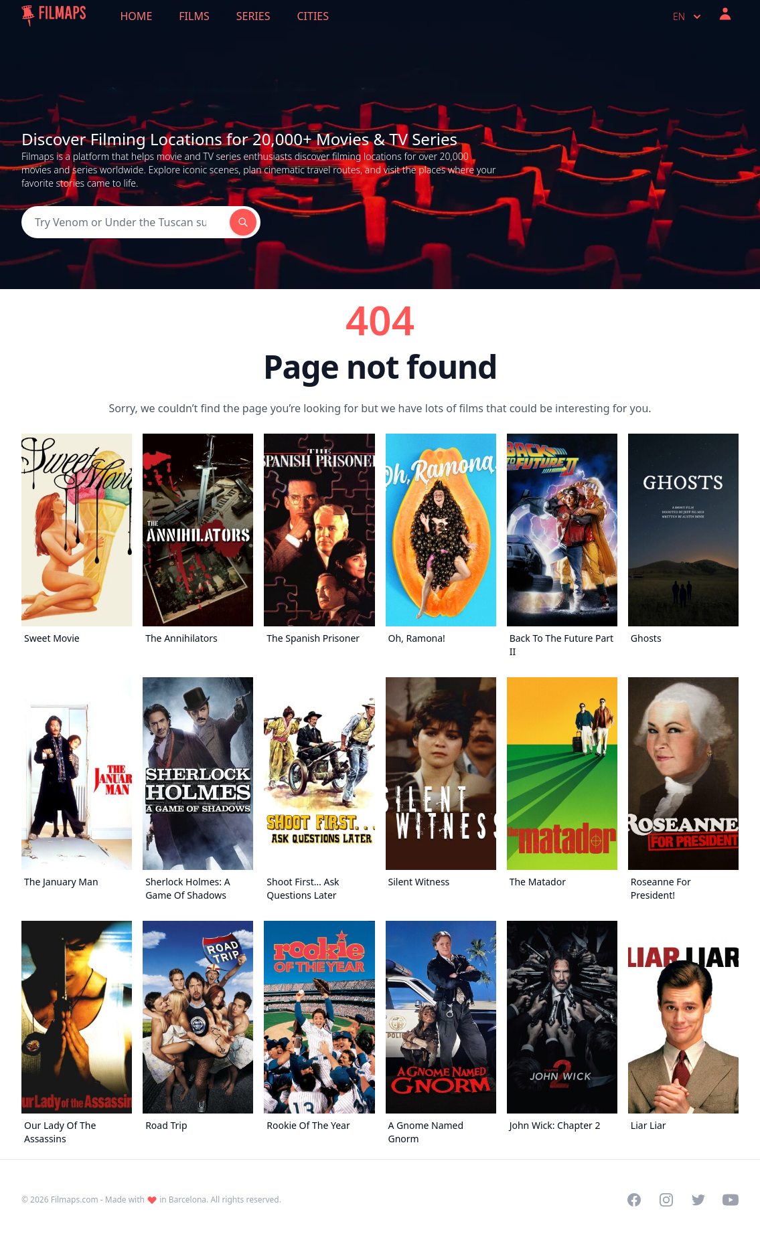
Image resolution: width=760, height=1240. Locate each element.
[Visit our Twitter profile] (698, 1200)
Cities (313, 16)
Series (253, 16)
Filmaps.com (74, 1199)
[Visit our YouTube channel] (731, 1200)
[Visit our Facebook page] (634, 1200)
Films (194, 16)
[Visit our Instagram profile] (666, 1200)
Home (137, 16)
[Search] (125, 222)
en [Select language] (688, 16)
